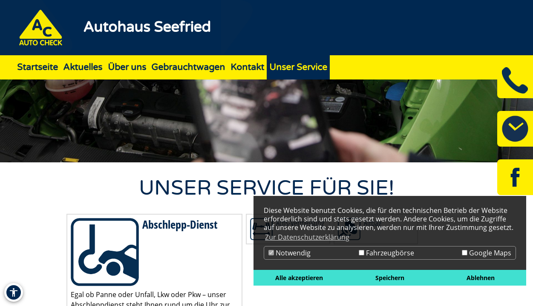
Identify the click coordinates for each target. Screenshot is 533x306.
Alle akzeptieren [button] (299, 278)
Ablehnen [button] (481, 278)
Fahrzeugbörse (386, 253)
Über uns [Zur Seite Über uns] (127, 67)
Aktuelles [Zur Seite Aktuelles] (82, 67)
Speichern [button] (389, 278)
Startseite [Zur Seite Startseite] (37, 67)
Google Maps (486, 253)
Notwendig (289, 253)
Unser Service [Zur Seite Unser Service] (298, 67)
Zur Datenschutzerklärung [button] (307, 237)
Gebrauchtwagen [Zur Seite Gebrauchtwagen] (188, 67)
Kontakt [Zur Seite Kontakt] (247, 67)
